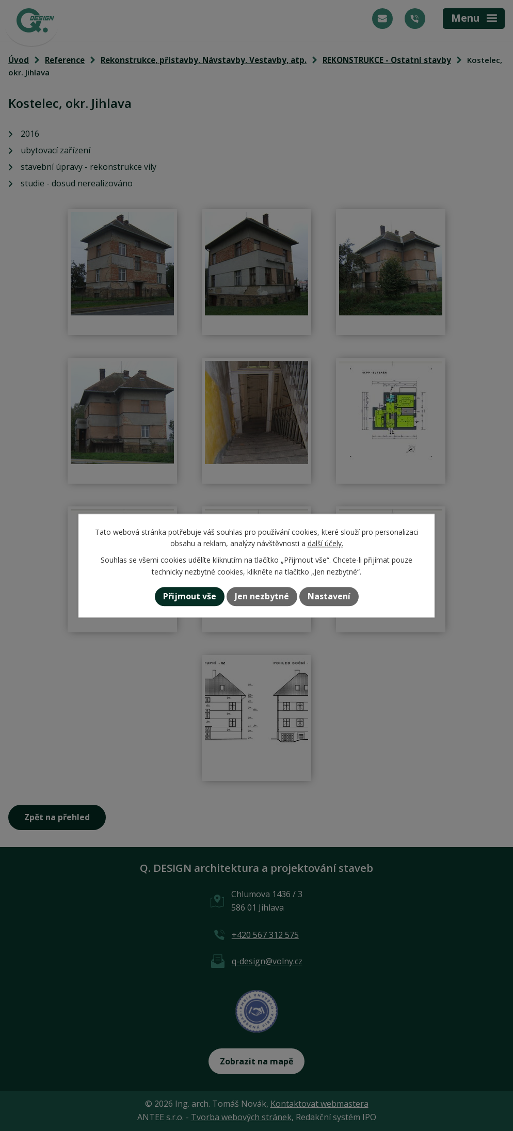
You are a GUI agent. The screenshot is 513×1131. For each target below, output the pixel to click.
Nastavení (329, 596)
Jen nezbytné (262, 596)
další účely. (325, 543)
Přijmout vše (189, 596)
